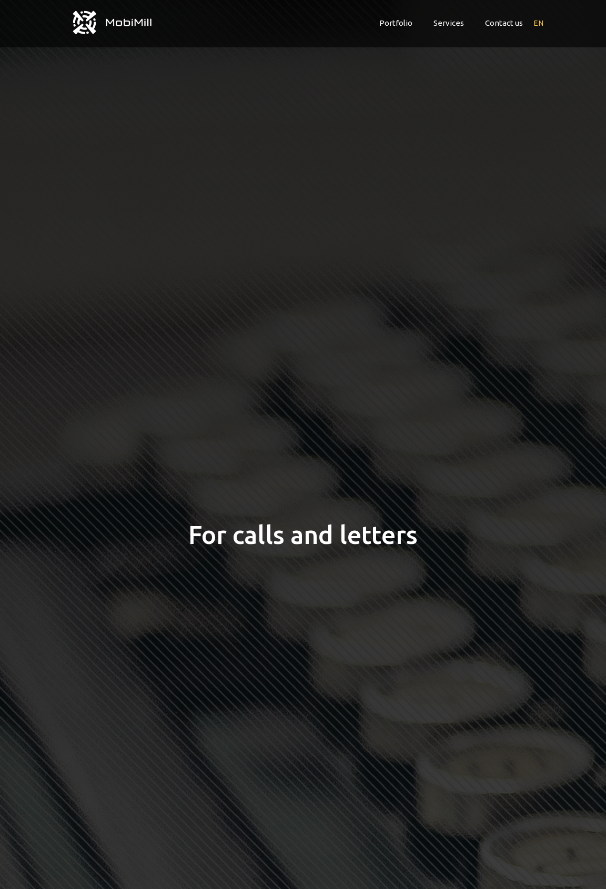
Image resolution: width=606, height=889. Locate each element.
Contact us (504, 22)
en (538, 23)
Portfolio (395, 22)
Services (448, 22)
